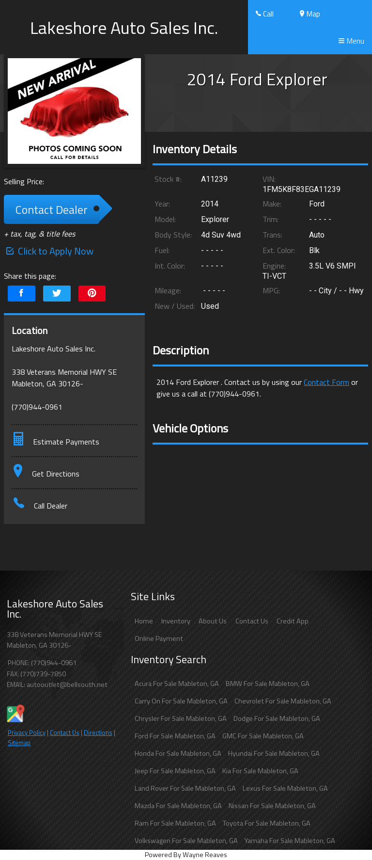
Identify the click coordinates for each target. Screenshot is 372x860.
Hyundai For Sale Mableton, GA (274, 753)
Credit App (293, 621)
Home (144, 621)
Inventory (175, 621)
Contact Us (64, 732)
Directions (98, 732)
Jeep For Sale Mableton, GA (175, 770)
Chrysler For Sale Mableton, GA (181, 718)
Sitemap (19, 743)
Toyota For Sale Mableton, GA (266, 823)
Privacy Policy (27, 732)
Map (310, 13)
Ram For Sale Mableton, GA (175, 823)
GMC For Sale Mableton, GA (263, 736)
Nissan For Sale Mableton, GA (272, 805)
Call (265, 13)
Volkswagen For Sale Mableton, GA (186, 840)
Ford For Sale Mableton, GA (175, 736)
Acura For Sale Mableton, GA (177, 683)
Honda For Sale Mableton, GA (178, 753)
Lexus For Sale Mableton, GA (285, 788)
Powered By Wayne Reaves (186, 854)
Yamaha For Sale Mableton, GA (290, 840)
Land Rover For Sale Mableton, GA (185, 788)
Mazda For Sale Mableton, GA (178, 805)
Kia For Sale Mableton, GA (260, 770)
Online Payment (159, 638)
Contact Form (326, 382)
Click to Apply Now (48, 250)
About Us (213, 621)
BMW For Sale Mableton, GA (268, 683)
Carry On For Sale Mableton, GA (181, 701)
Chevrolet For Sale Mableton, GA (282, 701)
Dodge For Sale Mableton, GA (276, 718)
